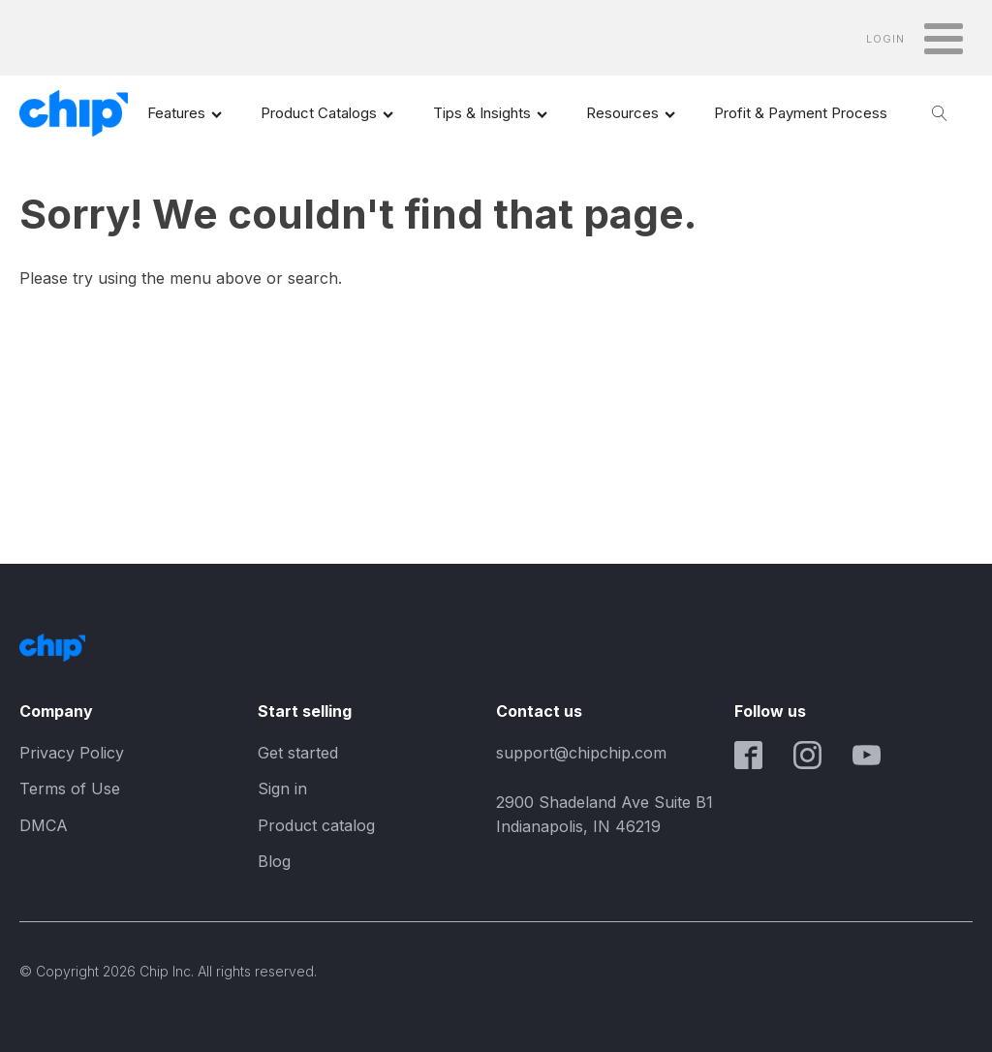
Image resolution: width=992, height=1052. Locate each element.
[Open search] (940, 113)
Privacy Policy (71, 752)
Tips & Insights (490, 113)
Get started (298, 752)
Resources (630, 113)
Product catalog (316, 825)
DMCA (43, 825)
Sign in (282, 788)
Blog (274, 861)
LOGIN (885, 39)
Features (184, 113)
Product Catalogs (327, 113)
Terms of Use (69, 788)
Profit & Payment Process (800, 113)
